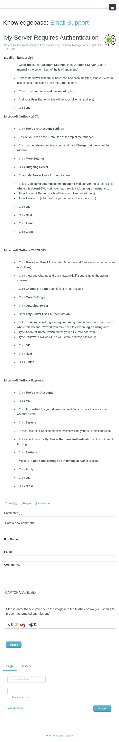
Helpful (26, 503)
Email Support (69, 22)
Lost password (15, 707)
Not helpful (43, 503)
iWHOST (50, 735)
